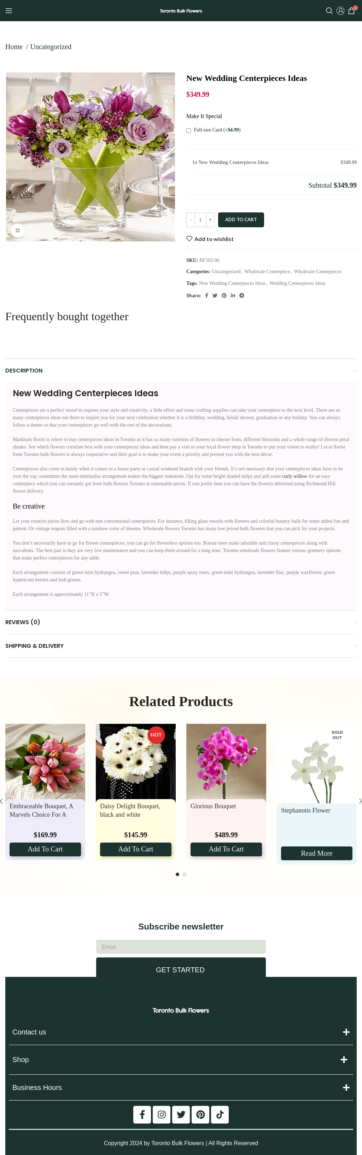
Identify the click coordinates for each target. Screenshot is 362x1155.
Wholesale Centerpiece (267, 271)
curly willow (294, 476)
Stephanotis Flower (306, 810)
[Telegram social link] (241, 295)
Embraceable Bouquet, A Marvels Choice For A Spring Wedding (41, 815)
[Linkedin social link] (233, 295)
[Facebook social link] (206, 295)
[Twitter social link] (215, 295)
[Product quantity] (200, 219)
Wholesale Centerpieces (317, 271)
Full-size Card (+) (213, 130)
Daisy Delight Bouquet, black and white (130, 810)
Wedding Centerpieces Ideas (297, 283)
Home (14, 47)
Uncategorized (50, 47)
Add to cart (241, 219)
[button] (344, 1060)
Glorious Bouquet (213, 806)
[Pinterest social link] (224, 295)
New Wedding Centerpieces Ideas (232, 283)
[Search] (329, 11)
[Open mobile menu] (9, 11)
